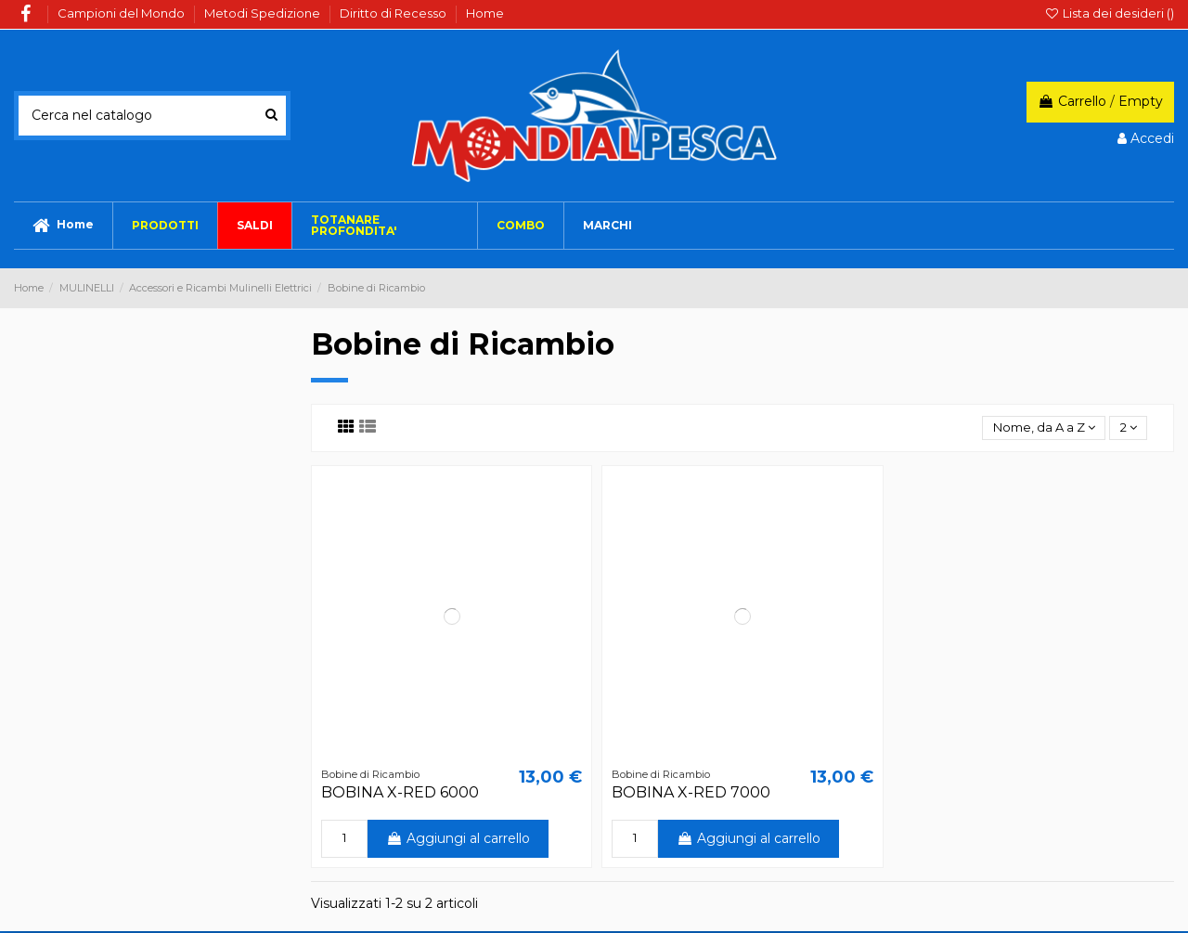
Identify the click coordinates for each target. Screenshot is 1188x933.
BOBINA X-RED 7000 (691, 794)
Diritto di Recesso (394, 13)
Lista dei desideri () (1109, 13)
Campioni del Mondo (122, 13)
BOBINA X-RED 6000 (400, 794)
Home (485, 13)
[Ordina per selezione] (1037, 429)
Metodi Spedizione (263, 13)
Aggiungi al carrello (458, 840)
